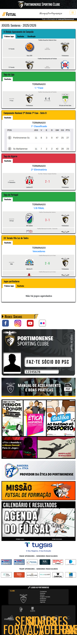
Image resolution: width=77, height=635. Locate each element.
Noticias (42, 593)
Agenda (42, 602)
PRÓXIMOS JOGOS (20, 539)
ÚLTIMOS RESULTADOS (57, 539)
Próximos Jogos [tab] (9, 36)
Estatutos (43, 598)
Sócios (42, 595)
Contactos (43, 591)
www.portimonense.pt (66, 19)
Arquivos (43, 600)
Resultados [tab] (20, 36)
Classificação (31, 36)
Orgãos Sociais (45, 597)
